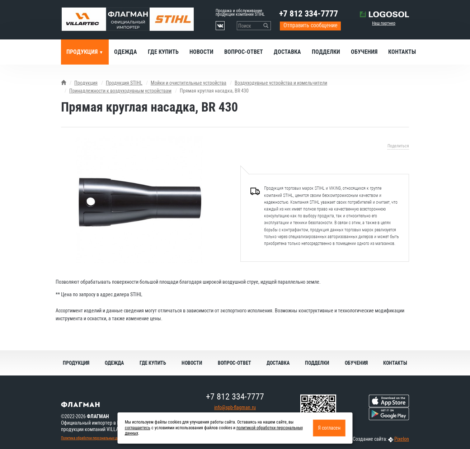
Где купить (163, 51)
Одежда (125, 51)
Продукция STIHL (124, 83)
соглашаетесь (137, 427)
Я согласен (329, 428)
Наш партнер (383, 23)
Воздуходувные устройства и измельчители (281, 83)
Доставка (287, 51)
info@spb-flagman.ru (235, 407)
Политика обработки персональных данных (93, 438)
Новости (201, 51)
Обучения (364, 51)
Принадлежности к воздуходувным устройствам (120, 91)
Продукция (82, 51)
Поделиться (398, 145)
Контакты (402, 51)
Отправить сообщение (310, 25)
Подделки (326, 51)
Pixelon (401, 439)
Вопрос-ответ (243, 51)
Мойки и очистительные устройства (188, 83)
